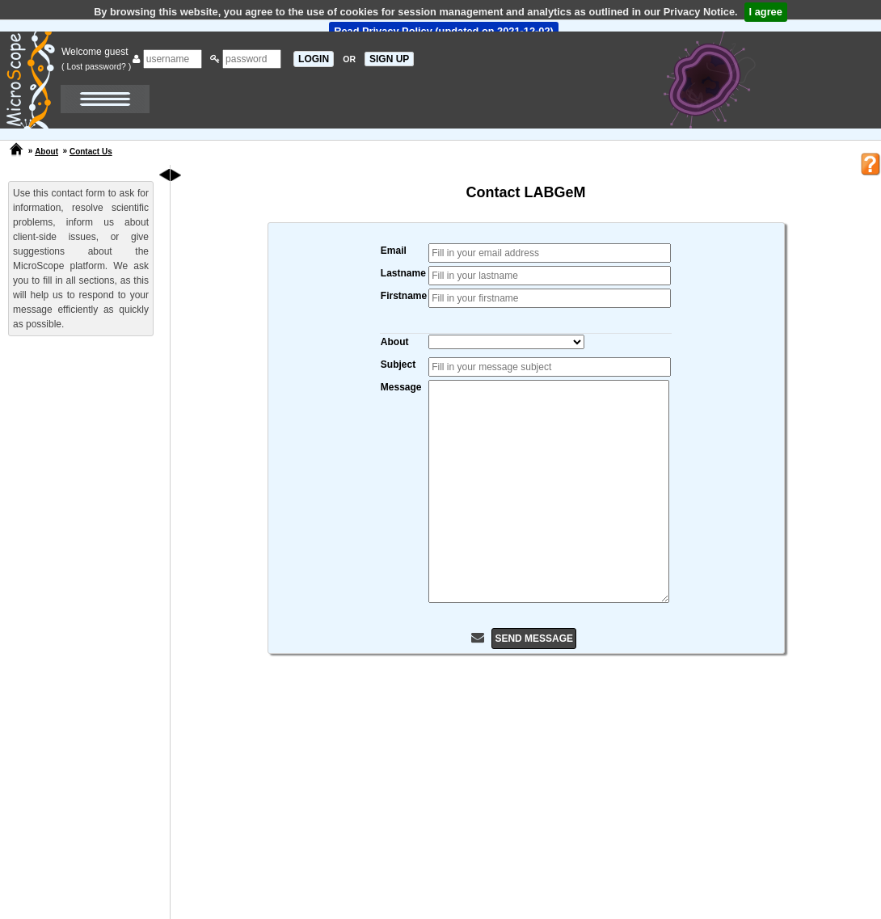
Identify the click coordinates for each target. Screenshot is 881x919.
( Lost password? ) (96, 66)
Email (394, 250)
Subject (398, 364)
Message (401, 387)
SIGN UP (389, 59)
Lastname (403, 273)
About (46, 151)
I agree (765, 12)
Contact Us (91, 151)
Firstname (404, 295)
